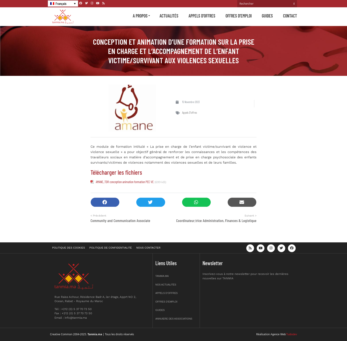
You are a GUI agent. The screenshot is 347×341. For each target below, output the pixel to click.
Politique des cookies (68, 247)
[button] (105, 202)
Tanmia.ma (162, 276)
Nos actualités (165, 284)
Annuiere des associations (173, 318)
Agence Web (278, 334)
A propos (140, 15)
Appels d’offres (202, 15)
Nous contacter (148, 247)
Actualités (169, 15)
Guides (267, 15)
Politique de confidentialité (110, 247)
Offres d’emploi (239, 15)
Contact (290, 15)
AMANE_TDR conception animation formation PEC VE (125, 182)
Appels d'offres (189, 112)
